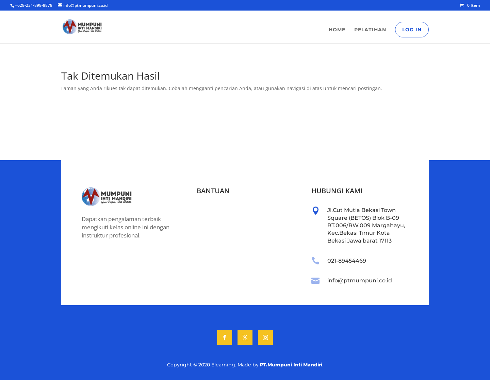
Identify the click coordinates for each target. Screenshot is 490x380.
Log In (412, 30)
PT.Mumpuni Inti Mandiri (291, 365)
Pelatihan (370, 30)
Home (337, 30)
